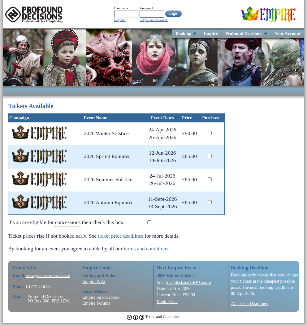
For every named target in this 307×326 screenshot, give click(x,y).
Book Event (167, 301)
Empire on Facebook (100, 297)
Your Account (288, 33)
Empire (211, 33)
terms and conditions (146, 249)
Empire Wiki (93, 281)
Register (120, 20)
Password (146, 8)
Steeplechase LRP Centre (188, 282)
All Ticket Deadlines (249, 303)
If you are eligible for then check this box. (71, 223)
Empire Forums (96, 303)
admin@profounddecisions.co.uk (48, 276)
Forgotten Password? (154, 20)
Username (121, 8)
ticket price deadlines (120, 236)
